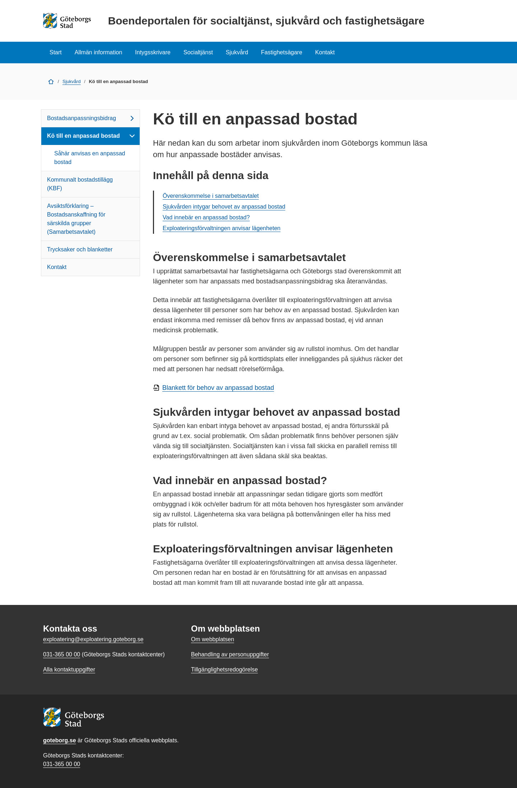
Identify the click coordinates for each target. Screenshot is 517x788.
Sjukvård (237, 52)
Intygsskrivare (153, 52)
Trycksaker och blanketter (80, 249)
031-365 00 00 (61, 764)
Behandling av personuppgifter (230, 654)
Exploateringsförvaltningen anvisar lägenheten (221, 228)
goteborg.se (59, 740)
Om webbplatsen (212, 639)
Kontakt (325, 52)
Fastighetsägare (281, 52)
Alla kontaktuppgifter (69, 669)
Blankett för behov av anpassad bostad (218, 387)
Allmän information (98, 52)
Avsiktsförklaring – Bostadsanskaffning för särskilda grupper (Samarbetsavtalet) (76, 219)
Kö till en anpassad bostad (91, 136)
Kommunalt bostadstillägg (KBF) (80, 184)
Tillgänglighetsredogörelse (224, 669)
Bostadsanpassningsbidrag (91, 118)
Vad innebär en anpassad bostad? (206, 217)
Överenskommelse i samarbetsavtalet (211, 196)
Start (56, 52)
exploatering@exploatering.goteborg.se (93, 639)
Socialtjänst (198, 52)
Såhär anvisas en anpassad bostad (89, 157)
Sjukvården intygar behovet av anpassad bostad (224, 207)
